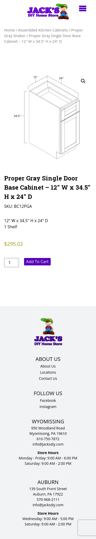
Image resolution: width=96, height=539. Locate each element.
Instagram (47, 406)
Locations (48, 372)
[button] (83, 81)
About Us (48, 366)
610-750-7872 (48, 438)
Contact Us (48, 378)
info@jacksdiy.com (48, 444)
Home (9, 30)
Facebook (48, 400)
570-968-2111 (48, 499)
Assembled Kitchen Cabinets (43, 30)
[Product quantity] (11, 262)
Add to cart (37, 261)
